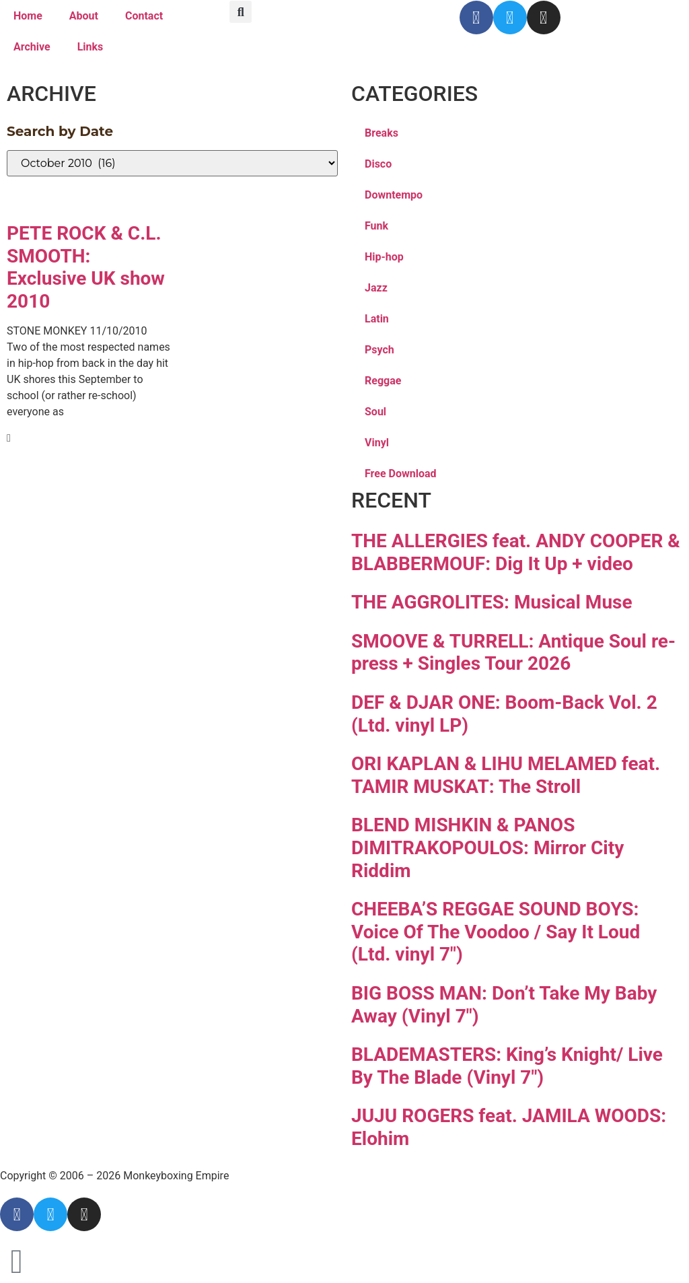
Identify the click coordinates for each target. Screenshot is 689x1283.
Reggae (383, 380)
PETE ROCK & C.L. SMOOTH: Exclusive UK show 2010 (86, 267)
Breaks (381, 133)
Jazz (376, 287)
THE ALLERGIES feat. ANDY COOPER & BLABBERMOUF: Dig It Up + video (515, 552)
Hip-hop (384, 256)
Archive (31, 46)
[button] (240, 12)
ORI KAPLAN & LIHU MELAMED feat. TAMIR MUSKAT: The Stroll (505, 775)
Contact (144, 15)
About (83, 15)
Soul (375, 411)
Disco (378, 164)
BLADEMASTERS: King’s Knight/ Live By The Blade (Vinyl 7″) (507, 1065)
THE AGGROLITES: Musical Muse (491, 602)
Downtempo (394, 194)
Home (27, 15)
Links (90, 46)
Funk (376, 225)
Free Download (401, 473)
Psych (379, 349)
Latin (377, 318)
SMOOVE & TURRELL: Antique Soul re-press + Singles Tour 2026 (513, 652)
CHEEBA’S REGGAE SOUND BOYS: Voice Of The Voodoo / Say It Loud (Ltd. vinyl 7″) (495, 931)
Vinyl (377, 442)
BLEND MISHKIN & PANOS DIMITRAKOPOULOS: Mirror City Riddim (487, 847)
